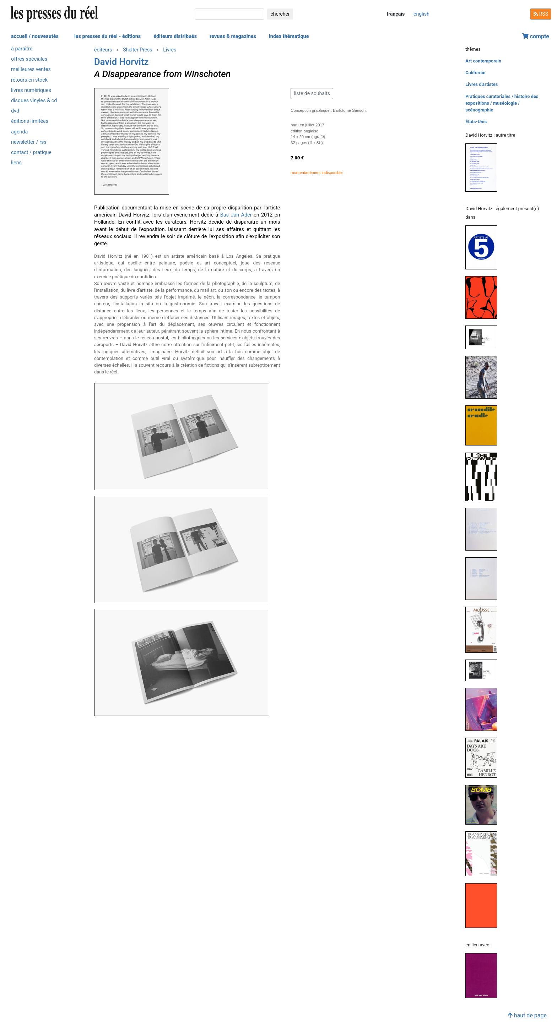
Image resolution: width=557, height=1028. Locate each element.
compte (535, 36)
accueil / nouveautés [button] (35, 36)
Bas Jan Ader (236, 215)
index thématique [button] (289, 36)
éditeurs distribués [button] (175, 36)
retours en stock (29, 80)
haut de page (527, 1015)
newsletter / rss (29, 142)
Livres (169, 50)
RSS (540, 14)
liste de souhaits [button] (312, 93)
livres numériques (31, 90)
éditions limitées (29, 121)
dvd (15, 111)
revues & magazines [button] (233, 36)
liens (16, 163)
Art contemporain (483, 61)
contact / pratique (31, 152)
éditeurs (103, 50)
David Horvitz (121, 61)
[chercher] (229, 14)
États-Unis (476, 121)
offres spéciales (29, 59)
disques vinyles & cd (34, 101)
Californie (475, 72)
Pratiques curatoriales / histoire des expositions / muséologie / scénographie (501, 103)
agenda (19, 132)
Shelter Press (137, 50)
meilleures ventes (31, 69)
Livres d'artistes (481, 84)
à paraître (21, 49)
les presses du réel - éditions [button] (107, 36)
